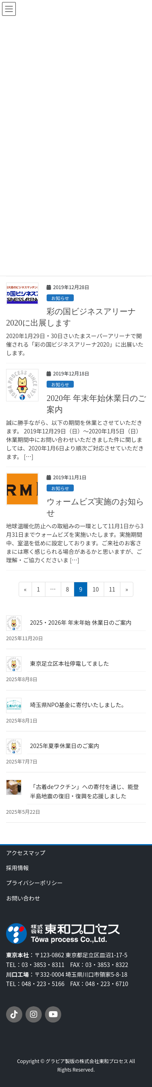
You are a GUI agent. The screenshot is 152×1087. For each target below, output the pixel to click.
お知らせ (60, 298)
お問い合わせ (23, 898)
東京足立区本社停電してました (69, 663)
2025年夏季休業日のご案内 (64, 746)
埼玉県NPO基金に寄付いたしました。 (78, 705)
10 (95, 590)
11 (112, 590)
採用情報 (17, 868)
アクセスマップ (25, 853)
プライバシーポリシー (34, 883)
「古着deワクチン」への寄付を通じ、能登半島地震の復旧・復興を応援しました (84, 791)
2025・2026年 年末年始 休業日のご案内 (80, 622)
